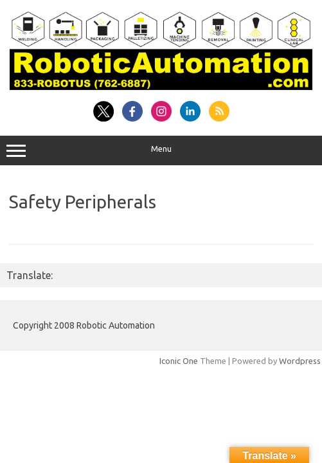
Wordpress (300, 360)
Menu (161, 150)
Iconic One (178, 360)
